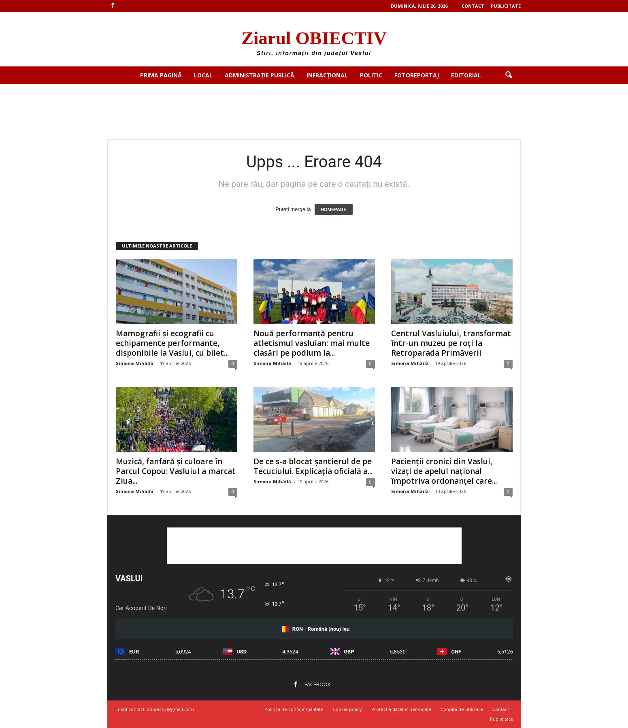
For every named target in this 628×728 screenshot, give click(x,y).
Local (203, 75)
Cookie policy (347, 709)
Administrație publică (259, 75)
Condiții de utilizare (462, 709)
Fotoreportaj (416, 75)
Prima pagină (161, 75)
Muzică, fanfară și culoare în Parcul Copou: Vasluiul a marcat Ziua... (176, 471)
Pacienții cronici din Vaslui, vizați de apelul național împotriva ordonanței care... (444, 471)
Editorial (466, 75)
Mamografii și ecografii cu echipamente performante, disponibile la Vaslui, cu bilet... (172, 343)
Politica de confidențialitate (294, 709)
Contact (473, 6)
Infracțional (327, 75)
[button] (508, 75)
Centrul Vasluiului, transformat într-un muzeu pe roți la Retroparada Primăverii (451, 343)
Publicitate (506, 6)
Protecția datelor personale (401, 709)
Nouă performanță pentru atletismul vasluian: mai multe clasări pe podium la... (311, 343)
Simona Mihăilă (134, 363)
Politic (371, 75)
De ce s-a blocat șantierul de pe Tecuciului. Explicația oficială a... (313, 466)
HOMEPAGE (333, 209)
